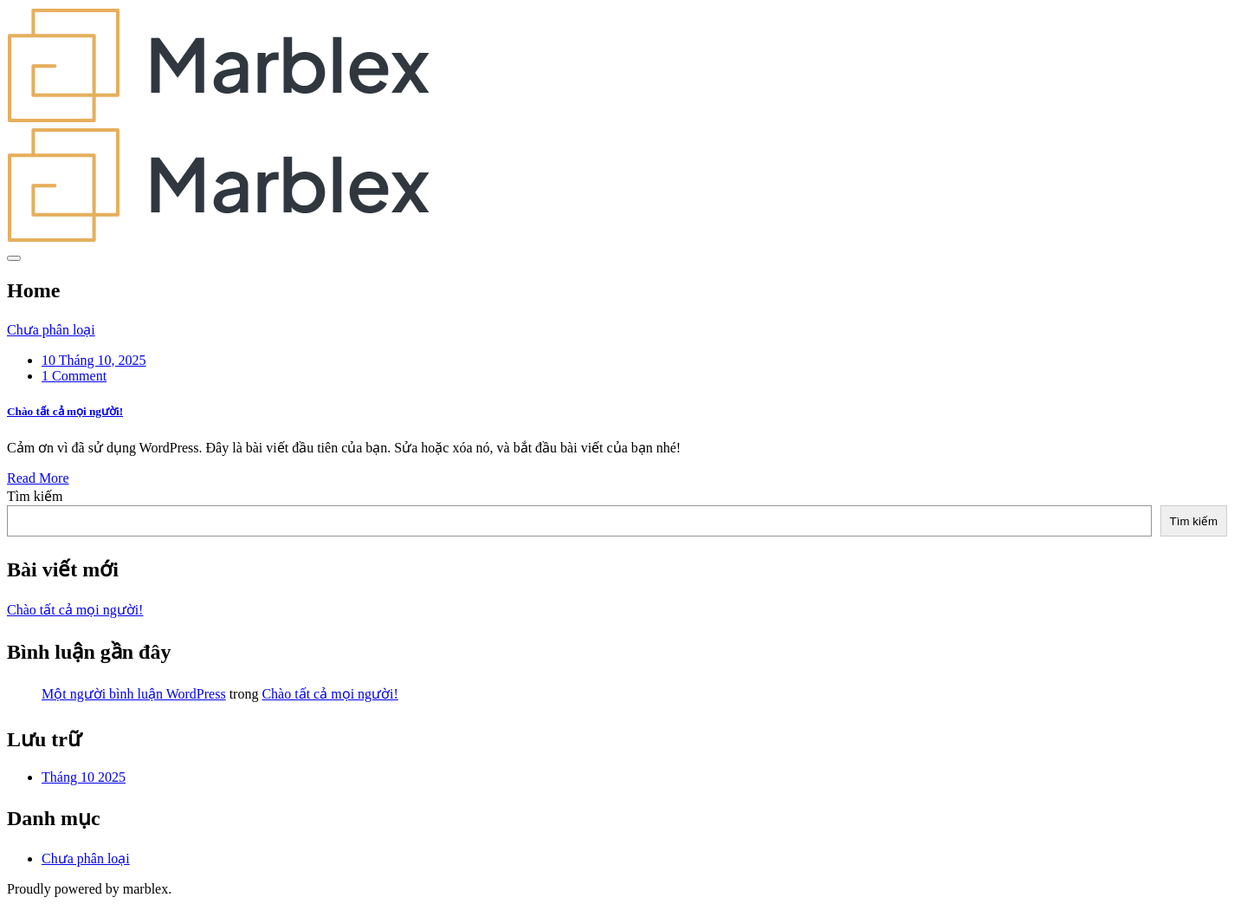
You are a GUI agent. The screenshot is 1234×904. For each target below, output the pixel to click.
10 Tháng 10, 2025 (94, 360)
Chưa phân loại (51, 329)
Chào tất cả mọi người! (65, 411)
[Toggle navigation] (14, 258)
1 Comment (74, 375)
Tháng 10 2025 (84, 777)
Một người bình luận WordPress (134, 693)
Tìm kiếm (35, 496)
